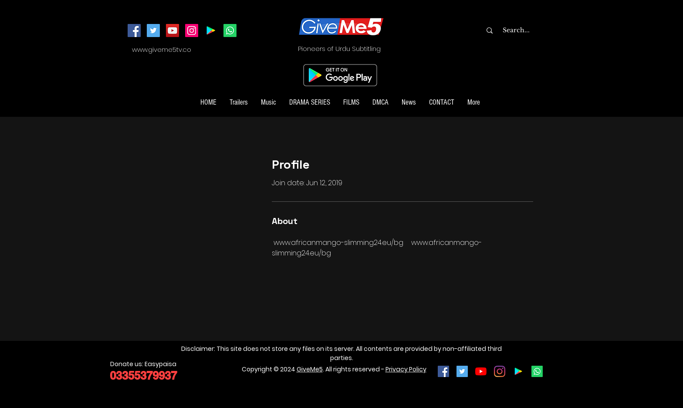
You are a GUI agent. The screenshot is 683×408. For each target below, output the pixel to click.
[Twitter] (153, 30)
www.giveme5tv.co (161, 49)
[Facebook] (134, 30)
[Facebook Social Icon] (443, 371)
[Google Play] (518, 371)
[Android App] (210, 30)
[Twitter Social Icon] (462, 371)
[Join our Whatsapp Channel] (230, 30)
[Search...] (534, 30)
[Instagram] (191, 30)
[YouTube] (172, 30)
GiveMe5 (310, 369)
